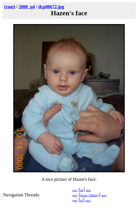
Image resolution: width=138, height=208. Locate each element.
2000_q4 (27, 6)
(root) (9, 6)
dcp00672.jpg (51, 6)
